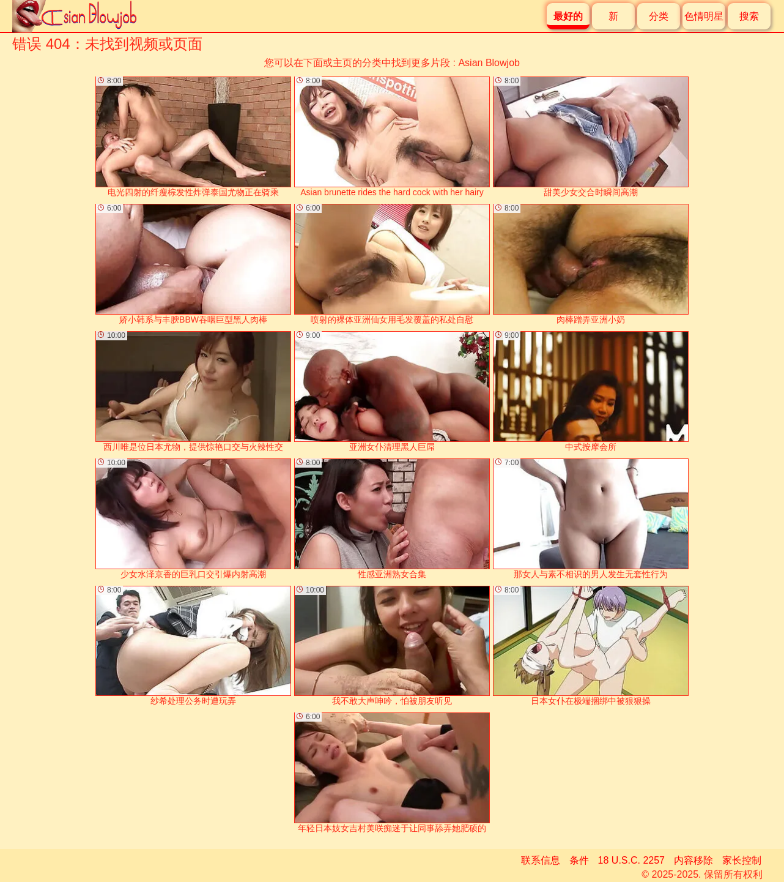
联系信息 (540, 860)
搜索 (749, 16)
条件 (579, 860)
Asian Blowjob (489, 63)
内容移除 (693, 860)
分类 (658, 16)
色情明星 (703, 16)
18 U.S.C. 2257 (631, 860)
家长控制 (741, 860)
